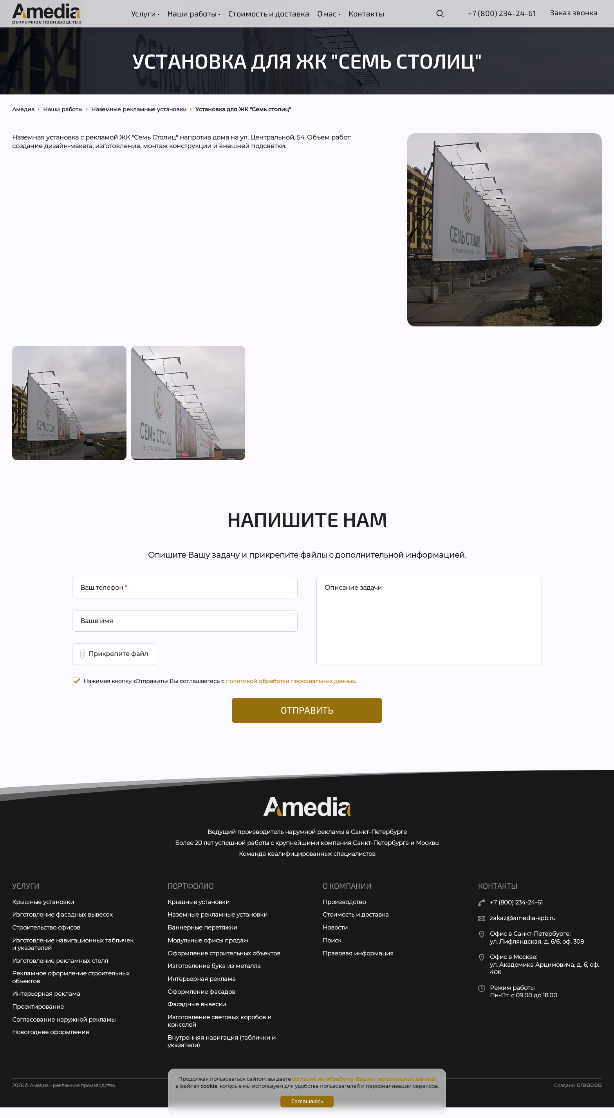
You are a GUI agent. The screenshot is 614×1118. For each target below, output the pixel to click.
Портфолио (191, 895)
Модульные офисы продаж (208, 950)
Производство (344, 911)
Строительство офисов (46, 937)
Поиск (332, 950)
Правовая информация (358, 963)
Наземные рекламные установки (217, 924)
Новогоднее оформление (50, 1043)
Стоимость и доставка (268, 13)
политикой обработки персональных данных (290, 688)
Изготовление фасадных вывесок (62, 924)
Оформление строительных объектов (224, 963)
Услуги (144, 13)
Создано (578, 1096)
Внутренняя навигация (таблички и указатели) (222, 1052)
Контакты (365, 13)
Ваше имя (96, 627)
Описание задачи (353, 593)
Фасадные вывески (197, 1014)
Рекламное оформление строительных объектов (71, 987)
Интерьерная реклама (46, 1004)
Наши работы (193, 13)
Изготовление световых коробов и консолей (219, 1031)
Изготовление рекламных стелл (60, 970)
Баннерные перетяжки (202, 937)
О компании (347, 895)
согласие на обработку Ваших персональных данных (364, 1079)
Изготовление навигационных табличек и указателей (73, 954)
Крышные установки (43, 911)
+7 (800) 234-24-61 (497, 13)
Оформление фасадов (201, 1002)
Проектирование (38, 1017)
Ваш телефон (103, 593)
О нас (328, 13)
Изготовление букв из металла (214, 976)
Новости (335, 937)
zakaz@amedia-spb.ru (523, 927)
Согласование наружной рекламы (64, 1030)
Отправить (307, 718)
